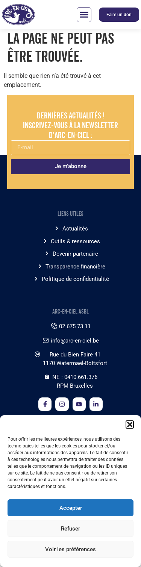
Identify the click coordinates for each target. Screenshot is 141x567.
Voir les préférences (70, 549)
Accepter (70, 508)
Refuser (70, 528)
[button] (129, 424)
